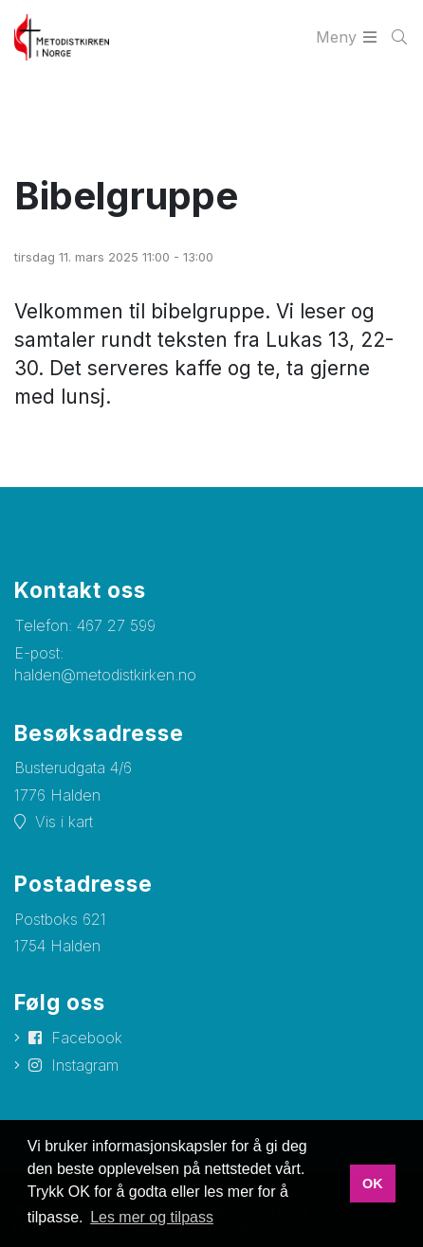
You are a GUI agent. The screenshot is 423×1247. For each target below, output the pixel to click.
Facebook (86, 1037)
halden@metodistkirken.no (105, 674)
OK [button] (372, 1183)
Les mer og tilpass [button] (151, 1217)
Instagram (85, 1065)
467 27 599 (116, 625)
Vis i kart (64, 821)
